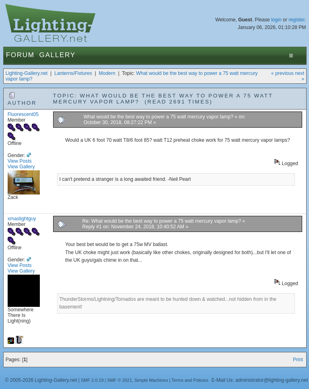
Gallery (57, 55)
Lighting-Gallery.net (27, 73)
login (276, 20)
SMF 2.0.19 (92, 380)
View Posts (20, 161)
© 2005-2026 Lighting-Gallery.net (41, 380)
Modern (107, 73)
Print (298, 359)
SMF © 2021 (119, 380)
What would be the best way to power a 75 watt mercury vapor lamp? (158, 117)
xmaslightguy (22, 218)
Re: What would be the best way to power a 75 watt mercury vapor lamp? (161, 221)
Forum (20, 55)
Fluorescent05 (23, 114)
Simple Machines (151, 380)
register (296, 20)
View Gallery (21, 167)
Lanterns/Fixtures (73, 73)
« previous (282, 73)
